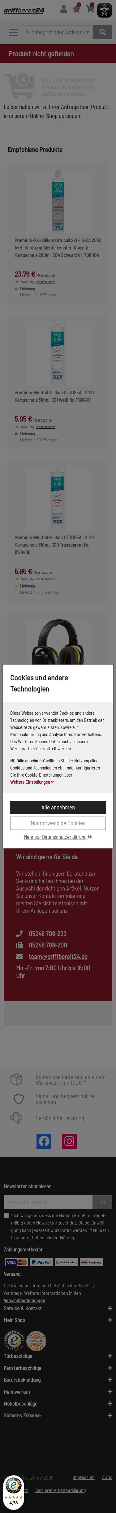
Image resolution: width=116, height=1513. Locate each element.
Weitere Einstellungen (32, 782)
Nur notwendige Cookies (58, 822)
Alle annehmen (58, 807)
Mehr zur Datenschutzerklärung (58, 837)
